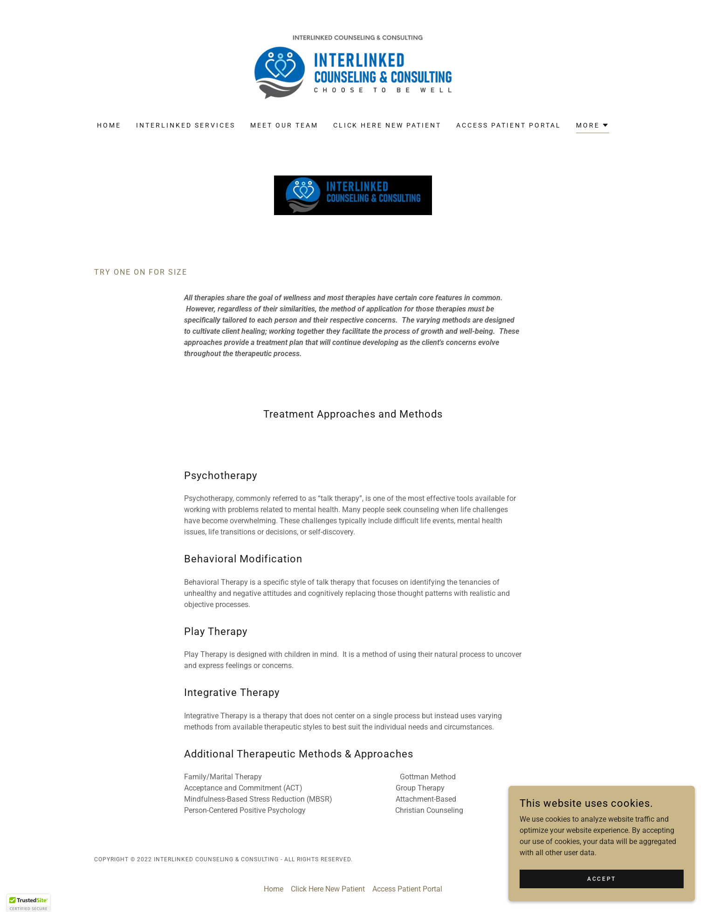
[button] (592, 126)
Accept (601, 878)
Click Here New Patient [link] (387, 125)
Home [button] (273, 889)
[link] (353, 66)
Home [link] (109, 125)
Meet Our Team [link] (284, 125)
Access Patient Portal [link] (508, 125)
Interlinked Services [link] (185, 125)
